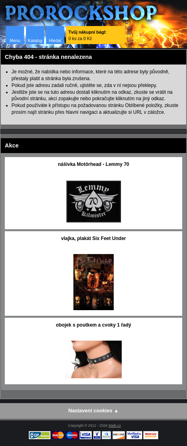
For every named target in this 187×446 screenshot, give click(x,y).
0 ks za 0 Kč (87, 35)
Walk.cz (115, 426)
